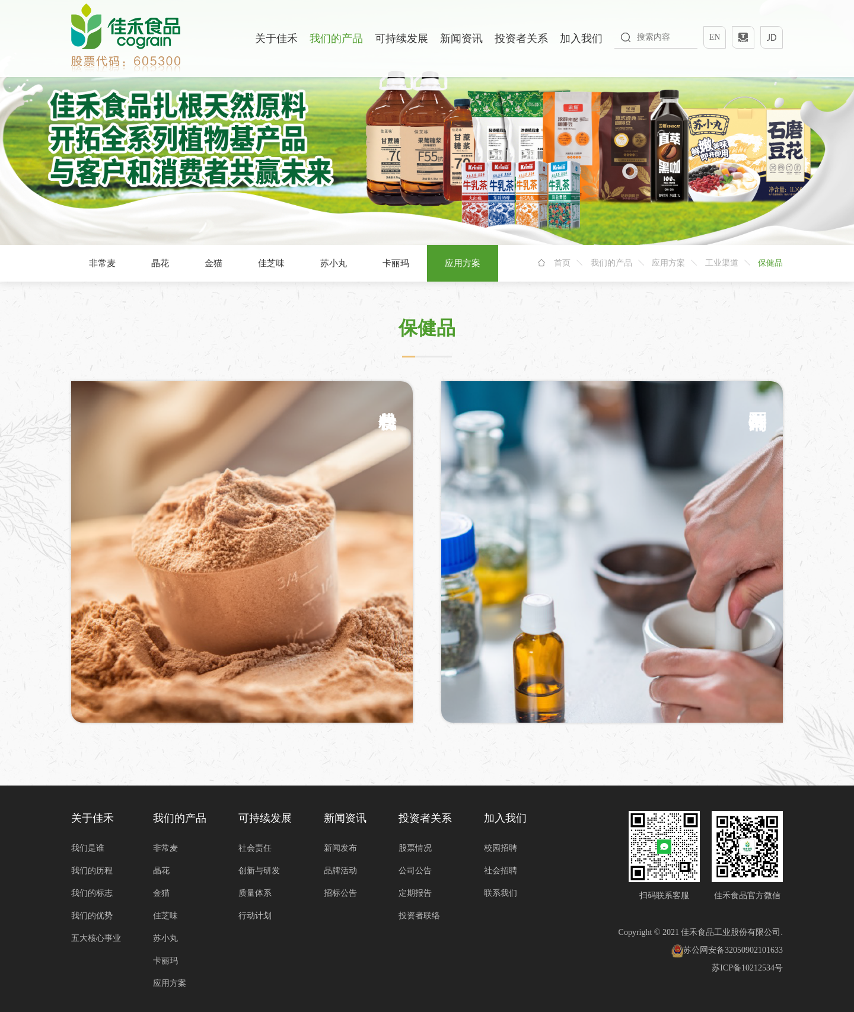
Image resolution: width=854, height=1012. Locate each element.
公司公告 (415, 870)
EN (715, 37)
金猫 (213, 263)
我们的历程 (92, 870)
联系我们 (500, 893)
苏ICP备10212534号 (747, 967)
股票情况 (415, 848)
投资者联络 (419, 915)
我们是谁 (87, 848)
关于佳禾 (276, 38)
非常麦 (102, 263)
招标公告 (340, 893)
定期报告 (415, 893)
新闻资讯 (461, 38)
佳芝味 (271, 263)
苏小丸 (333, 263)
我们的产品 (336, 38)
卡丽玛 (396, 263)
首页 (562, 262)
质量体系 (255, 893)
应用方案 (462, 263)
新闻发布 (340, 848)
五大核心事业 (96, 938)
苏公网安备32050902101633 (727, 950)
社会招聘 (500, 870)
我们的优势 (92, 915)
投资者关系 (521, 38)
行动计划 (255, 915)
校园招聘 (500, 848)
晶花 (160, 263)
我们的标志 (92, 893)
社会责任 (255, 848)
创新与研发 (259, 870)
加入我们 (581, 38)
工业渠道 (721, 262)
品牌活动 (340, 870)
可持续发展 (401, 38)
